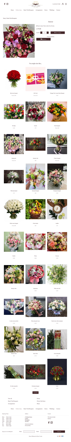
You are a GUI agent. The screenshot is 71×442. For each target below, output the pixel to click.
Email (37, 431)
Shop (4, 18)
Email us (49, 418)
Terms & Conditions (29, 424)
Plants (38, 403)
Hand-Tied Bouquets (12, 18)
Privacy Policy (28, 425)
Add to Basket (57, 32)
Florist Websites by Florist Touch (35, 436)
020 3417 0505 (57, 4)
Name (20, 431)
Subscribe (59, 431)
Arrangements (11, 403)
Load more (35, 392)
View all (10, 398)
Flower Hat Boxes (41, 401)
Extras (38, 398)
